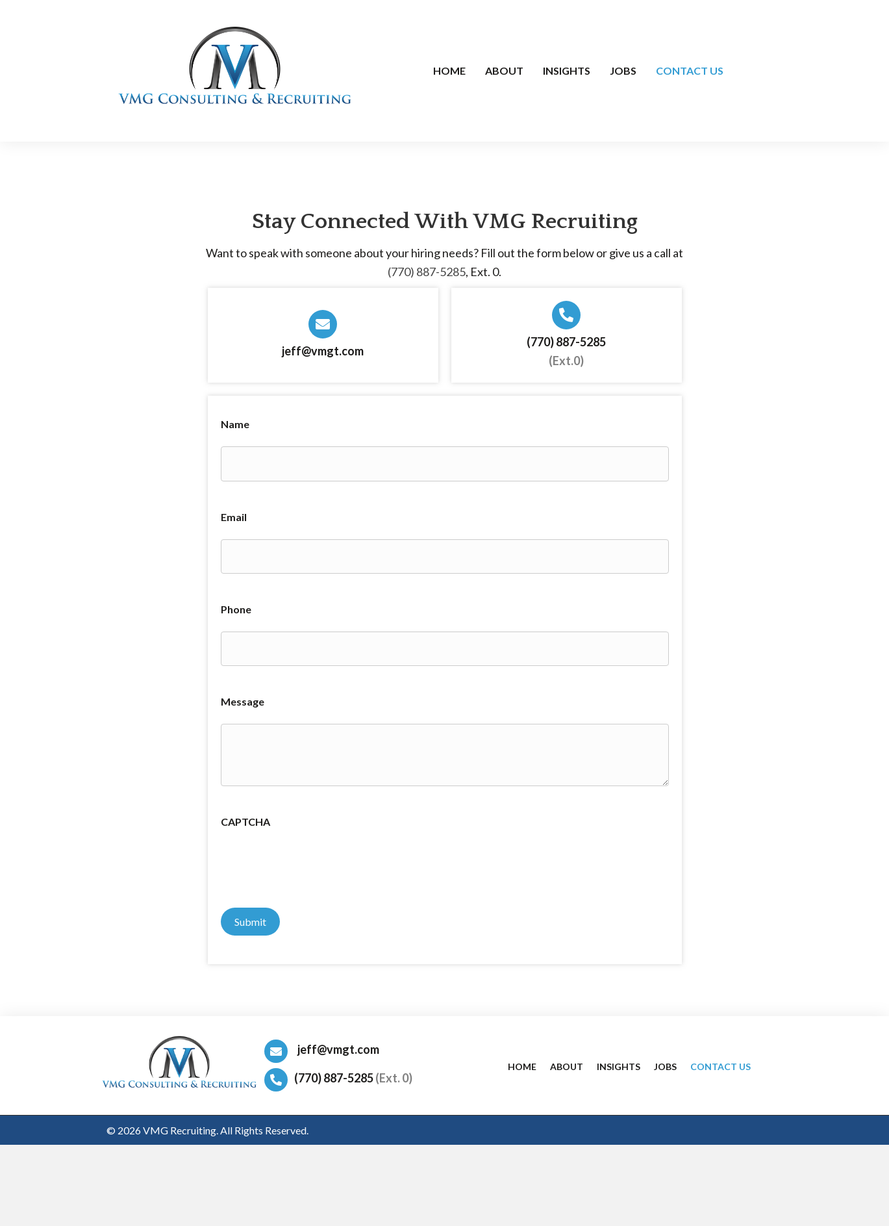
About (566, 1061)
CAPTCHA (245, 818)
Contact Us (720, 1061)
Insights (618, 1061)
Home (522, 1061)
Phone (236, 606)
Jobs (665, 1061)
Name (235, 424)
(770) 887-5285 (427, 271)
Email (234, 515)
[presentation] (319, 864)
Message (242, 698)
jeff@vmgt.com (323, 351)
